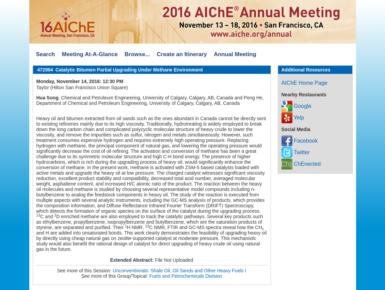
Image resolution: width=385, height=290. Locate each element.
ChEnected (301, 164)
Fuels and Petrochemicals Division (185, 276)
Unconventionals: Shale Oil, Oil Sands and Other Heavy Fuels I (179, 270)
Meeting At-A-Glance (89, 54)
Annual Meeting (235, 54)
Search (45, 54)
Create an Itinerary (182, 54)
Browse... (137, 54)
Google (296, 106)
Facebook (300, 141)
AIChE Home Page (304, 83)
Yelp (293, 117)
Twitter (296, 152)
